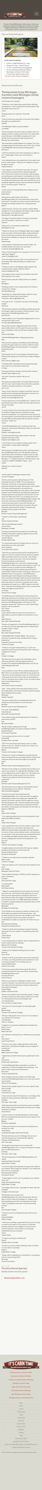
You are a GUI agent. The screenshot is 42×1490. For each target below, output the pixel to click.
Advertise (21, 1420)
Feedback (21, 1429)
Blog (21, 1403)
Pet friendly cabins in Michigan (21, 1390)
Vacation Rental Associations (21, 1447)
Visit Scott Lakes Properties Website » (17, 76)
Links (21, 1415)
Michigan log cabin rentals (21, 1383)
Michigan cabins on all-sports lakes (21, 1372)
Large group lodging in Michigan (21, 1376)
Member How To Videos (21, 1441)
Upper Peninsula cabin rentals (21, 1387)
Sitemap (21, 1432)
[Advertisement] (21, 4)
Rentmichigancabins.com (14, 1278)
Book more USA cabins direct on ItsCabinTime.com (21, 1444)
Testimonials (21, 1412)
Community (21, 1417)
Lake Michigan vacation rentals (21, 1394)
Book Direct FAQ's (21, 1438)
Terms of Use (21, 1426)
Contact (21, 1409)
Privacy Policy (21, 1423)
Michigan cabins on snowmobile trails (21, 1397)
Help (21, 1435)
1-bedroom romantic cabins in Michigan (21, 1379)
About (21, 1406)
